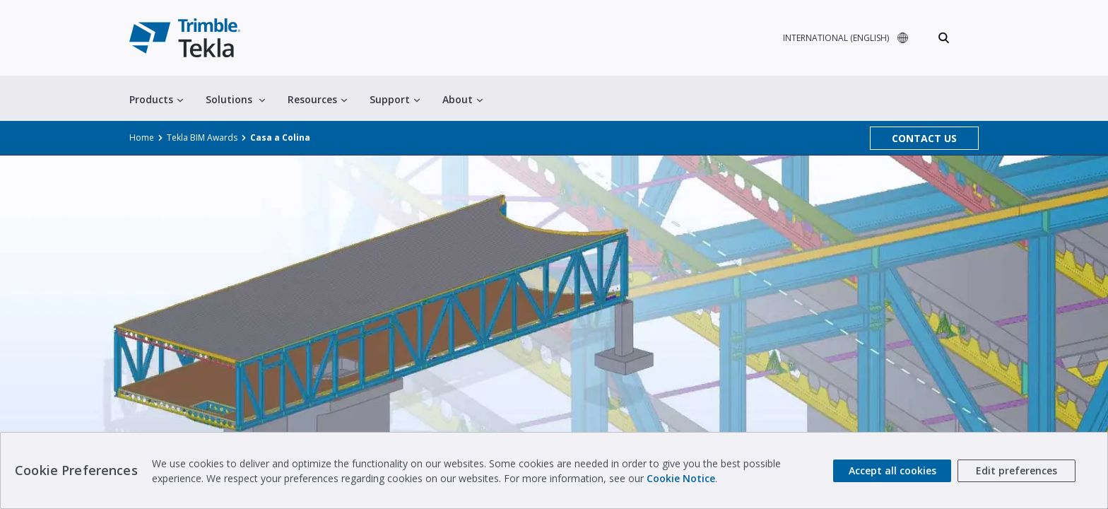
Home (141, 137)
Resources (317, 99)
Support (395, 99)
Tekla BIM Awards (202, 137)
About (462, 99)
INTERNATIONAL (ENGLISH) (836, 38)
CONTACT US (924, 138)
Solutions (235, 99)
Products (156, 99)
